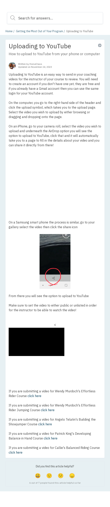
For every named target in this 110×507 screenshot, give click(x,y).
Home (9, 31)
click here (34, 396)
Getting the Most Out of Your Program (39, 31)
